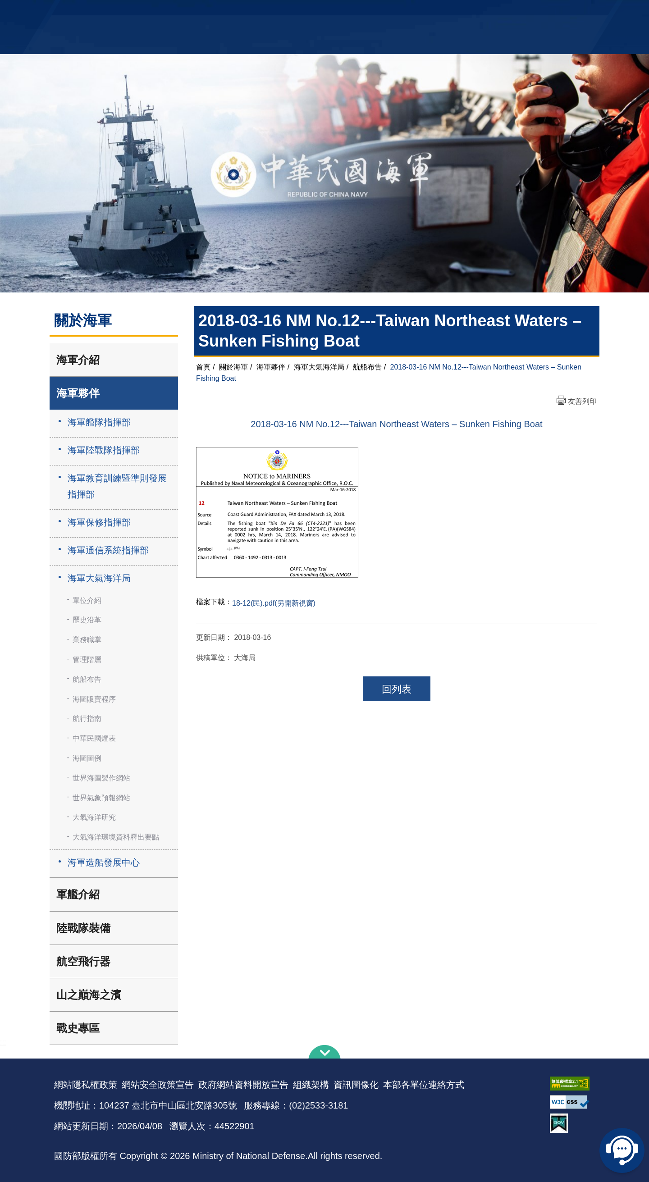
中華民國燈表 (94, 738)
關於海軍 (233, 367)
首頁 (203, 367)
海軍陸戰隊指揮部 (104, 450)
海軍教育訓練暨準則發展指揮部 (117, 486)
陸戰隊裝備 (83, 928)
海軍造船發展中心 (104, 862)
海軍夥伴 (78, 393)
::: (3, 1042)
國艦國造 (516, 11)
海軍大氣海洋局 (99, 578)
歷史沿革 (87, 620)
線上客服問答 (621, 1150)
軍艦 (492, 11)
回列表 (396, 689)
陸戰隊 (543, 11)
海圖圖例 (87, 758)
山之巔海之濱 (88, 995)
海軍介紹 (78, 360)
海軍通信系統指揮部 (108, 550)
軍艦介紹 (78, 894)
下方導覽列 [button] (324, 1052)
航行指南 (87, 718)
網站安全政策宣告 (158, 1085)
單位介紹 (87, 600)
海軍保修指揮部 (99, 522)
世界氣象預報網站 (101, 798)
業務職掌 (87, 639)
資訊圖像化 (356, 1085)
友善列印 (582, 401)
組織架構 (311, 1085)
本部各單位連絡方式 (423, 1085)
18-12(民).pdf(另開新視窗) (273, 603)
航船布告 (87, 679)
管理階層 (87, 659)
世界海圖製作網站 (101, 778)
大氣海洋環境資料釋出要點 (116, 837)
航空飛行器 (83, 961)
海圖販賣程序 (94, 699)
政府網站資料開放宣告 (243, 1085)
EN (343, 11)
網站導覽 (321, 11)
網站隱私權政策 (85, 1085)
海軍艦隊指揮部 (99, 422)
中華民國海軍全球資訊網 (192, 12)
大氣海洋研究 (94, 817)
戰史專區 (78, 1028)
